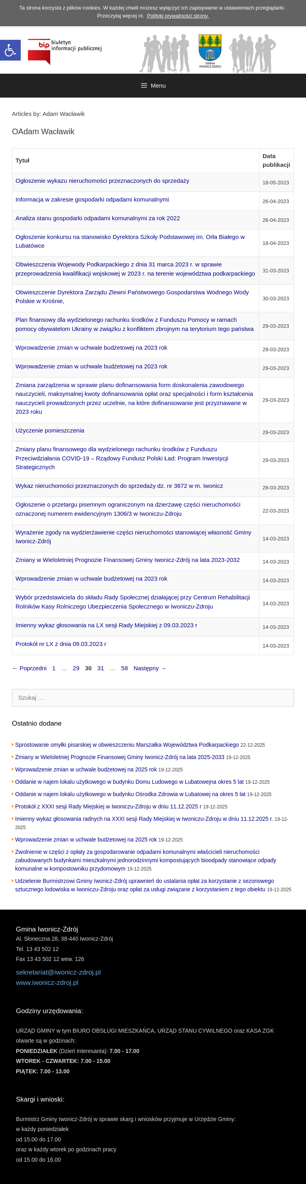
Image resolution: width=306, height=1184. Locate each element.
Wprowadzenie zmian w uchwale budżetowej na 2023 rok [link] (91, 347)
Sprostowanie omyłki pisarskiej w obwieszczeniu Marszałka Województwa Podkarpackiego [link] (127, 745)
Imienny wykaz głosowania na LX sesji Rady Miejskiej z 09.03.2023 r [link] (106, 625)
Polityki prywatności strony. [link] (178, 16)
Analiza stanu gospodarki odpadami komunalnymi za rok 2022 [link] (98, 218)
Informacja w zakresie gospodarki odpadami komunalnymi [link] (92, 199)
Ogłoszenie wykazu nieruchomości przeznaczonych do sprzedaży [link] (102, 180)
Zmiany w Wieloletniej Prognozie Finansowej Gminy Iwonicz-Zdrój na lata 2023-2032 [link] (128, 559)
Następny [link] (150, 668)
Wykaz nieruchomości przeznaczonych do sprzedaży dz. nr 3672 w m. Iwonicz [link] (119, 485)
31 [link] (101, 668)
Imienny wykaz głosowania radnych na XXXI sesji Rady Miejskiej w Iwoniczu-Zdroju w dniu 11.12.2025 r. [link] (144, 819)
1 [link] (54, 668)
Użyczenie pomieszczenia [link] (50, 430)
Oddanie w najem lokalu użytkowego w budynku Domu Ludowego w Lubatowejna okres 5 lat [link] (129, 782)
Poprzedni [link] (29, 668)
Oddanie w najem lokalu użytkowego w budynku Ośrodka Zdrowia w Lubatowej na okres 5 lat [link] (130, 794)
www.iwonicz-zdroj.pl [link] (47, 982)
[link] (10, 50)
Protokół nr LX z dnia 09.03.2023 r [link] (61, 643)
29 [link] (77, 668)
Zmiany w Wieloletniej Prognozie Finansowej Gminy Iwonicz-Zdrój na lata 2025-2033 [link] (119, 757)
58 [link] (125, 668)
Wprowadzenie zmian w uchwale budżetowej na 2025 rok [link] (86, 769)
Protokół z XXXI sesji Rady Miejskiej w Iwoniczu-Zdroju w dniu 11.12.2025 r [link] (108, 806)
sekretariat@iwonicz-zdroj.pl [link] (58, 972)
